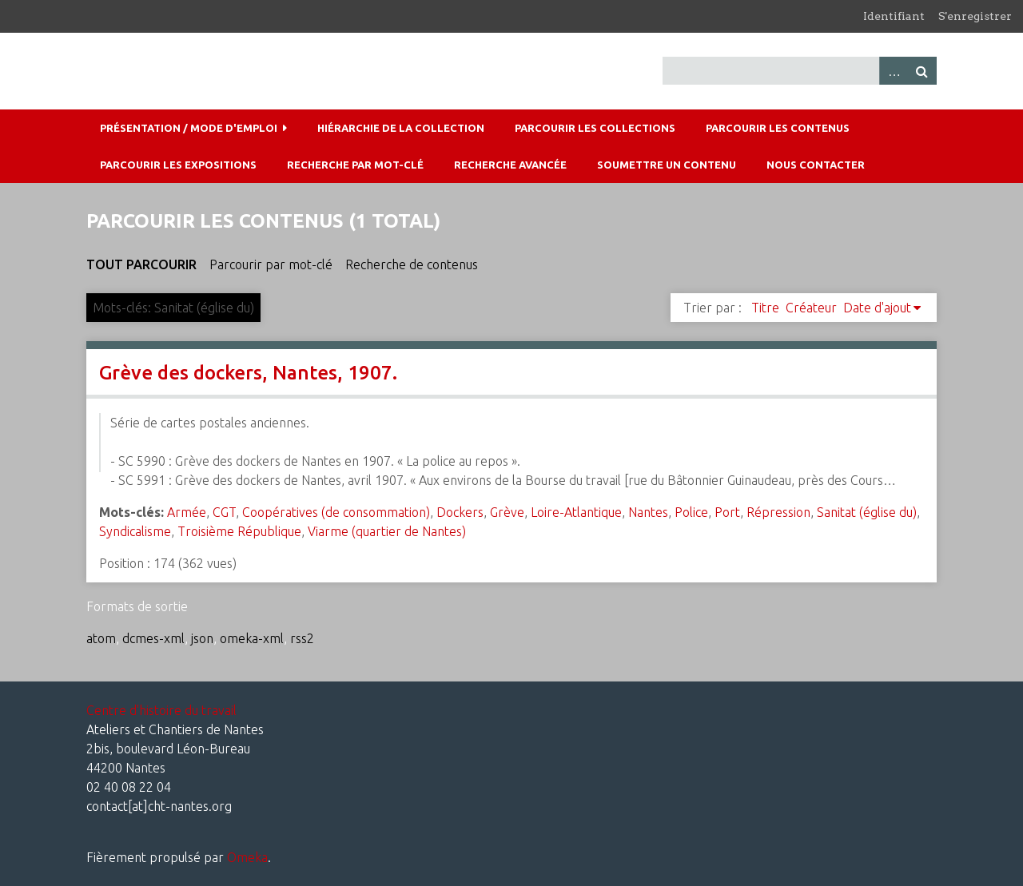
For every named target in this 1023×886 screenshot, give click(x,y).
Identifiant (894, 16)
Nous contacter (815, 164)
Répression (778, 512)
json (202, 638)
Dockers (460, 512)
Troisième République (239, 531)
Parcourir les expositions (178, 164)
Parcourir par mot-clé (270, 264)
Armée (186, 512)
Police (691, 512)
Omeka (247, 857)
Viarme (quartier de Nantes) (387, 531)
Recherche (922, 71)
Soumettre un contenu (666, 164)
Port (727, 512)
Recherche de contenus (411, 264)
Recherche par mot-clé (355, 164)
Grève (507, 512)
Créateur (811, 307)
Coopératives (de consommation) (336, 512)
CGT (224, 512)
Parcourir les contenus (778, 127)
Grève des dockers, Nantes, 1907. (248, 372)
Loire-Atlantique (576, 512)
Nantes (648, 512)
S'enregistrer (975, 16)
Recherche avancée (510, 164)
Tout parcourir (141, 264)
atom (101, 638)
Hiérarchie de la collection (400, 127)
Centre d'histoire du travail (161, 710)
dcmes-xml (153, 638)
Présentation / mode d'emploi (188, 127)
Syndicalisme (135, 531)
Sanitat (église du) (867, 512)
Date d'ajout (877, 307)
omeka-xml (252, 638)
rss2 (302, 638)
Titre (765, 307)
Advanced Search (893, 71)
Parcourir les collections (595, 127)
